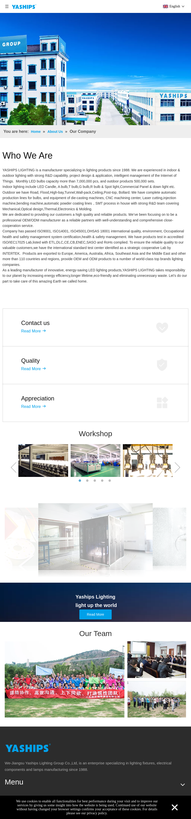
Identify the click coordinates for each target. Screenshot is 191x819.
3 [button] (95, 480)
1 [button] (80, 480)
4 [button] (102, 480)
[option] (43, 460)
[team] (95, 679)
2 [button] (88, 480)
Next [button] (177, 467)
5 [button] (110, 480)
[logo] (28, 747)
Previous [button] (13, 467)
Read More (31, 331)
